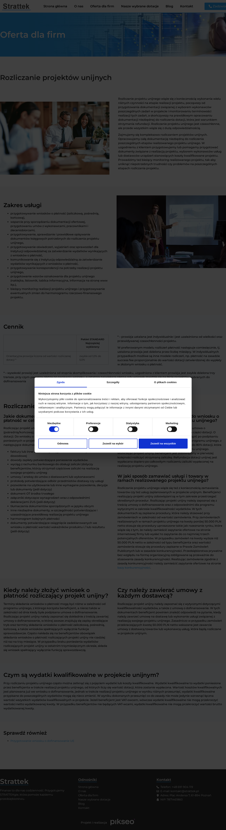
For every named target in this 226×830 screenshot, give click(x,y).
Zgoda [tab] (61, 382)
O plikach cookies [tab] (165, 382)
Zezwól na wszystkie (163, 443)
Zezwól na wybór (112, 443)
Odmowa (62, 443)
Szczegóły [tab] (113, 382)
